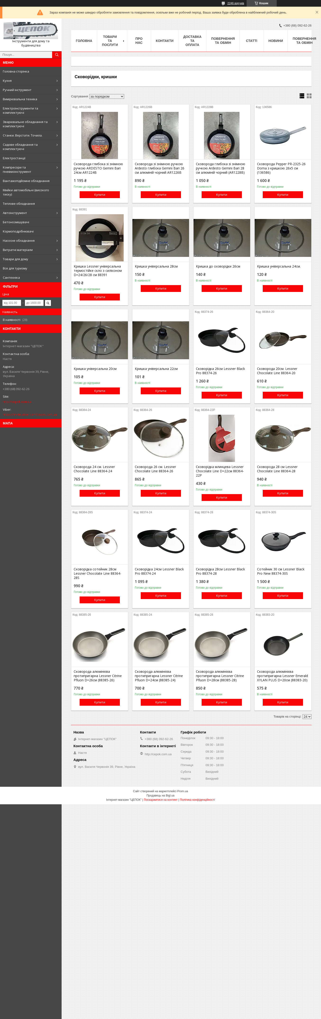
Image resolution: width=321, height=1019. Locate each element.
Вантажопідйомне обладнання (26, 181)
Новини (275, 41)
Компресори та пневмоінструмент (17, 169)
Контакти (165, 41)
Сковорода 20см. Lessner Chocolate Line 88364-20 (277, 371)
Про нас (139, 41)
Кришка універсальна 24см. (279, 266)
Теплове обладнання (19, 203)
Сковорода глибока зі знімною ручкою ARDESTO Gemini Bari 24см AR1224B (98, 168)
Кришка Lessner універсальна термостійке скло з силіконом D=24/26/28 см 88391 (98, 270)
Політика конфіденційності (197, 799)
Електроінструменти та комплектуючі (20, 110)
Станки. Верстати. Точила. (22, 135)
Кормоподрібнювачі (18, 231)
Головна (84, 41)
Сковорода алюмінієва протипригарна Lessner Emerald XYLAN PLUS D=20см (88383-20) (282, 675)
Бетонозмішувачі (16, 222)
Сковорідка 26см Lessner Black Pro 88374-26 (220, 371)
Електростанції (14, 158)
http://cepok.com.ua (17, 402)
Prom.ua (182, 791)
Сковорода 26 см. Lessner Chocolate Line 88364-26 (155, 469)
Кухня (7, 80)
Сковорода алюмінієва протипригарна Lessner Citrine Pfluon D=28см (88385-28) (220, 675)
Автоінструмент (15, 213)
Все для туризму (15, 268)
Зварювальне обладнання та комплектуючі (25, 124)
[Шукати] (57, 54)
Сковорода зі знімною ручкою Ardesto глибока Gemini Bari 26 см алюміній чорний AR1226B (159, 168)
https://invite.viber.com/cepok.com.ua (30, 414)
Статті (251, 41)
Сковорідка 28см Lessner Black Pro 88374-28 (220, 571)
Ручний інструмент (17, 90)
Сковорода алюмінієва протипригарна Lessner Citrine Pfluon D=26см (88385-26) (98, 675)
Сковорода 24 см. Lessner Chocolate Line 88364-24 (94, 469)
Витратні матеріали (18, 250)
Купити (99, 194)
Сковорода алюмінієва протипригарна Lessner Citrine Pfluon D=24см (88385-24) (159, 675)
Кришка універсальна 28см (156, 266)
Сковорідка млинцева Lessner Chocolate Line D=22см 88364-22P (220, 471)
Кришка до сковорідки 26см (218, 266)
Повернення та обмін (223, 41)
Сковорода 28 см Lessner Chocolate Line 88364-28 (277, 469)
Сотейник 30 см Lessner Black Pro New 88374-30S (280, 571)
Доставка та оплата (192, 41)
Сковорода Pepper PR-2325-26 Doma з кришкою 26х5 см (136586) (281, 168)
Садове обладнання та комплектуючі (20, 146)
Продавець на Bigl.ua (160, 795)
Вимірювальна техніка (20, 99)
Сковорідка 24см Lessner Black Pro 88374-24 (159, 571)
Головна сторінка (16, 71)
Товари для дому (15, 259)
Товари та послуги (110, 41)
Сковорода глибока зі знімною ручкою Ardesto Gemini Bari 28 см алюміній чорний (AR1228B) (220, 168)
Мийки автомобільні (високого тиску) (26, 192)
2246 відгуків (235, 3)
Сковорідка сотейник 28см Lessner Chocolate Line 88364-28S (97, 573)
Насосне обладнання (19, 240)
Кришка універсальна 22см (156, 369)
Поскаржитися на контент (160, 799)
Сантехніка (11, 277)
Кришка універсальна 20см (95, 369)
